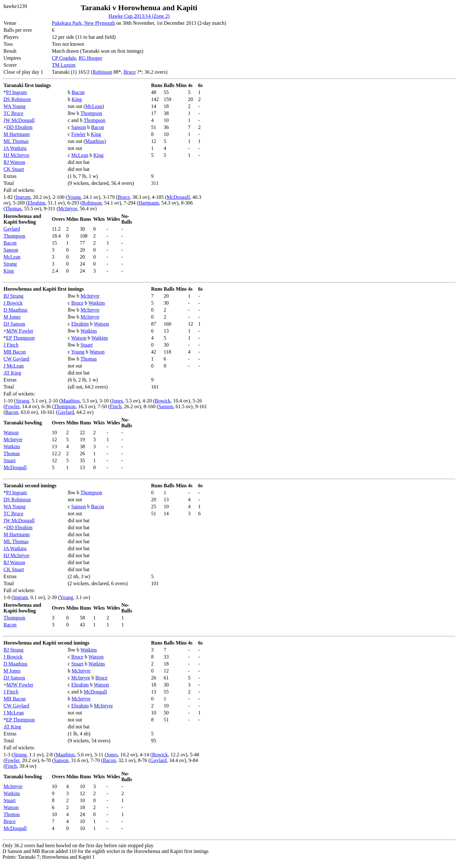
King (77, 99)
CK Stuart (13, 169)
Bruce (130, 72)
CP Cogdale (64, 58)
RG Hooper (90, 58)
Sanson (78, 127)
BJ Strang (13, 296)
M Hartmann (16, 134)
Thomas (13, 208)
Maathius (94, 141)
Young (74, 197)
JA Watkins (15, 148)
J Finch (10, 345)
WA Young (14, 106)
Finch (115, 406)
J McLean (13, 365)
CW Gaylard (16, 359)
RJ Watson (14, 162)
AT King (12, 372)
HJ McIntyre (16, 155)
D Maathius (15, 310)
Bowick (163, 400)
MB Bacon (14, 352)
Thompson (91, 113)
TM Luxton (63, 65)
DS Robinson (17, 99)
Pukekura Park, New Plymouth (83, 23)
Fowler (78, 134)
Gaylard (11, 229)
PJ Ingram (16, 92)
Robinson (102, 72)
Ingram (23, 197)
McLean (93, 106)
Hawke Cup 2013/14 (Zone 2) (139, 16)
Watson (101, 324)
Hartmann (148, 203)
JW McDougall (19, 120)
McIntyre (67, 208)
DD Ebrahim (19, 127)
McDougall (178, 197)
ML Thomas (16, 141)
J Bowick (13, 303)
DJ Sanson (14, 324)
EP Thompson (20, 338)
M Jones (12, 317)
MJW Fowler (19, 331)
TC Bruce (13, 113)
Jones (117, 400)
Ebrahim (36, 203)
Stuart (86, 345)
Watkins (96, 303)
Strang (10, 264)
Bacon (78, 92)
